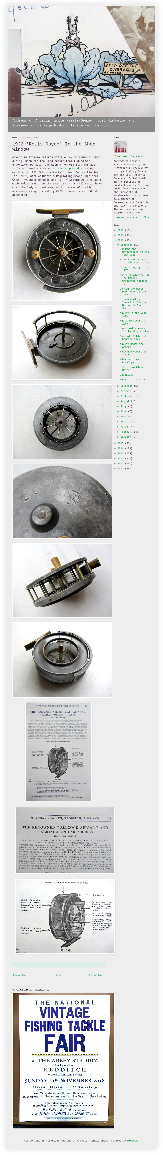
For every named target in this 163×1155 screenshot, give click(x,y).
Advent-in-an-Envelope (129, 361)
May (123, 416)
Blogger (132, 1141)
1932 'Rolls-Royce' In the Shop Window (134, 330)
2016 (121, 240)
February (127, 432)
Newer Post (20, 975)
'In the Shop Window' (67, 168)
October (126, 391)
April (125, 421)
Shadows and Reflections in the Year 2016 (134, 252)
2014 (121, 448)
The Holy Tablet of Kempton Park (133, 338)
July (124, 406)
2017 (121, 235)
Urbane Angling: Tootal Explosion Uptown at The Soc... (133, 304)
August (126, 401)
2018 (121, 230)
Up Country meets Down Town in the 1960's (133, 292)
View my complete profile (131, 217)
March (125, 427)
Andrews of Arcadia (130, 156)
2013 (121, 453)
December (127, 245)
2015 (121, 443)
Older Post (96, 975)
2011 (121, 463)
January (126, 437)
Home (58, 975)
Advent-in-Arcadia (132, 379)
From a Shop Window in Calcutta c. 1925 (135, 261)
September (128, 396)
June (124, 411)
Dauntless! (127, 375)
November (127, 386)
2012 (121, 458)
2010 (121, 468)
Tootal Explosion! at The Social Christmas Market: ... (134, 280)
